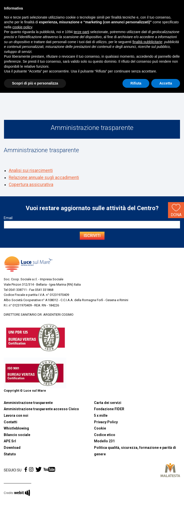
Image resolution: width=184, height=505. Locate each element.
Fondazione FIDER (109, 409)
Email (8, 218)
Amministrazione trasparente (28, 403)
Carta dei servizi (107, 403)
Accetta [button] (165, 83)
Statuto (10, 454)
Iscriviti (92, 235)
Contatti (10, 422)
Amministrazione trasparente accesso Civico (41, 409)
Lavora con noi (16, 415)
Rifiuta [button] (136, 83)
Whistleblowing (16, 428)
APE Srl (10, 441)
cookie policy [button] (22, 27)
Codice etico (104, 435)
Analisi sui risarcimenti (31, 170)
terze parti (81, 32)
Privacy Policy (106, 422)
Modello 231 (104, 441)
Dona (176, 210)
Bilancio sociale (17, 435)
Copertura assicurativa (31, 184)
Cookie (100, 428)
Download (12, 448)
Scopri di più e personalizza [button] (35, 83)
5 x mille (101, 415)
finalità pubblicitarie (147, 42)
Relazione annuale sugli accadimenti (44, 177)
